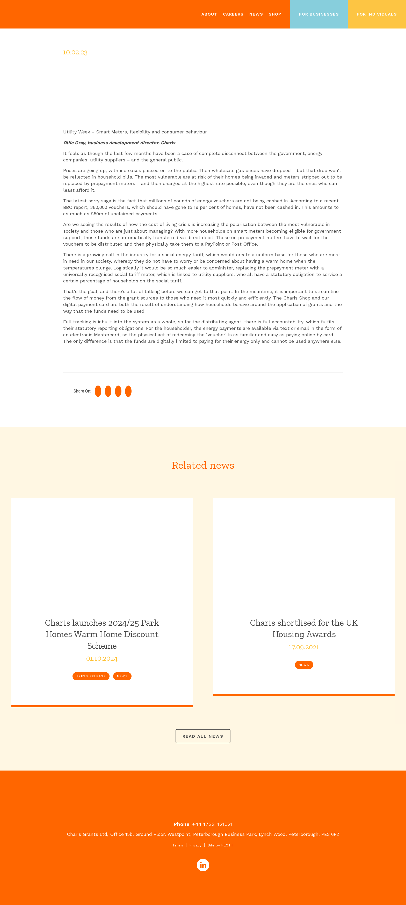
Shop (275, 14)
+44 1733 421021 (212, 824)
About (209, 14)
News (256, 14)
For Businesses (319, 14)
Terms (177, 845)
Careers (233, 14)
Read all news (203, 736)
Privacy (195, 845)
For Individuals (377, 14)
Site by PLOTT (221, 845)
